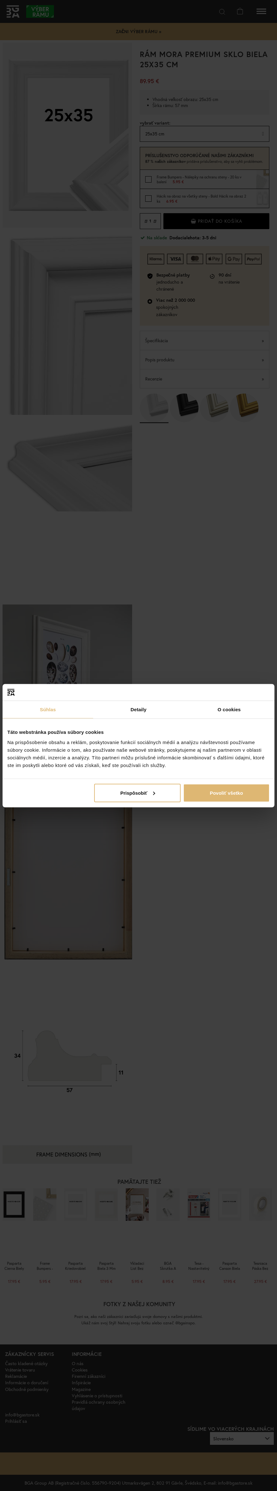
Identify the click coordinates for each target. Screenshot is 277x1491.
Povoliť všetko (226, 792)
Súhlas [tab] (48, 709)
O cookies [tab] (229, 709)
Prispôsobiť (137, 792)
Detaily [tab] (138, 709)
